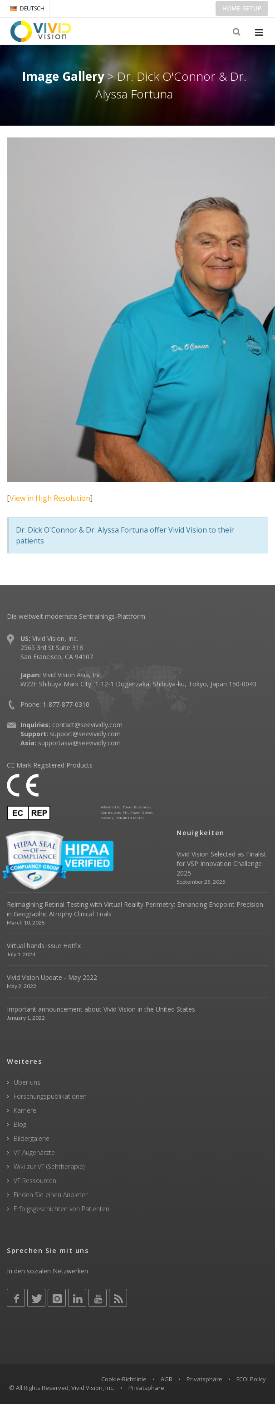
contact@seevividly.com (87, 724)
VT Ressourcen (35, 1180)
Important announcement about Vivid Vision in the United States (101, 1009)
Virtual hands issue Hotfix (44, 945)
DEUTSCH (27, 8)
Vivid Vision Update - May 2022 (52, 977)
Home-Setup (241, 8)
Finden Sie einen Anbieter (51, 1194)
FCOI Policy (251, 1379)
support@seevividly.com (85, 733)
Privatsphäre (204, 1379)
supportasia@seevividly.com (79, 743)
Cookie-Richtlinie (124, 1379)
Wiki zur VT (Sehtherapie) (49, 1166)
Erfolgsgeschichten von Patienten (61, 1208)
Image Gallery (63, 76)
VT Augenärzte (34, 1152)
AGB (166, 1379)
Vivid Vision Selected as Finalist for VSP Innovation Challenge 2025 (221, 863)
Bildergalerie (31, 1138)
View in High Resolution (50, 498)
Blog (20, 1124)
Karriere (25, 1110)
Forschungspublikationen (50, 1096)
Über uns (27, 1082)
